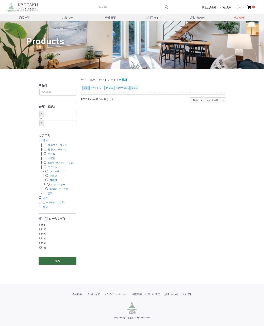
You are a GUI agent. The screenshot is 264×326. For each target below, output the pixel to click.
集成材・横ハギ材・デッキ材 (61, 163)
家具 (45, 197)
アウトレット (55, 167)
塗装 (50, 193)
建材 (45, 140)
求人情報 (239, 17)
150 (44, 243)
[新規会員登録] (208, 7)
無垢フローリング (57, 145)
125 (44, 234)
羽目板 (51, 154)
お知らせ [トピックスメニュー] (67, 17)
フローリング (57, 171)
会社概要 (77, 294)
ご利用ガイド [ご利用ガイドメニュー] (153, 17)
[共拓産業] (132, 307)
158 (44, 247)
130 (44, 238)
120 (44, 229)
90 (43, 225)
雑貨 (45, 207)
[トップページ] (23, 7)
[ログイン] (239, 7)
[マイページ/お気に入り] (225, 7)
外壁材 (51, 158)
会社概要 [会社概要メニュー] (110, 17)
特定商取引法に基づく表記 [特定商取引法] (146, 294)
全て (84, 80)
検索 (57, 260)
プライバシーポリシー (116, 294)
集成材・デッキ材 (59, 189)
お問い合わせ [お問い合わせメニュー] (196, 17)
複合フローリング (57, 149)
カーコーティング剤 (53, 202)
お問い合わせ (171, 294)
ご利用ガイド (93, 294)
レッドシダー (58, 184)
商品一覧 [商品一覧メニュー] (24, 17)
